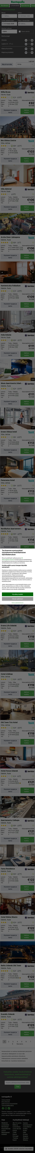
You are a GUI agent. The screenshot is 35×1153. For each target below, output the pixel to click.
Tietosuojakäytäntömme (17, 603)
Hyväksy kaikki (17, 594)
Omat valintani (17, 599)
